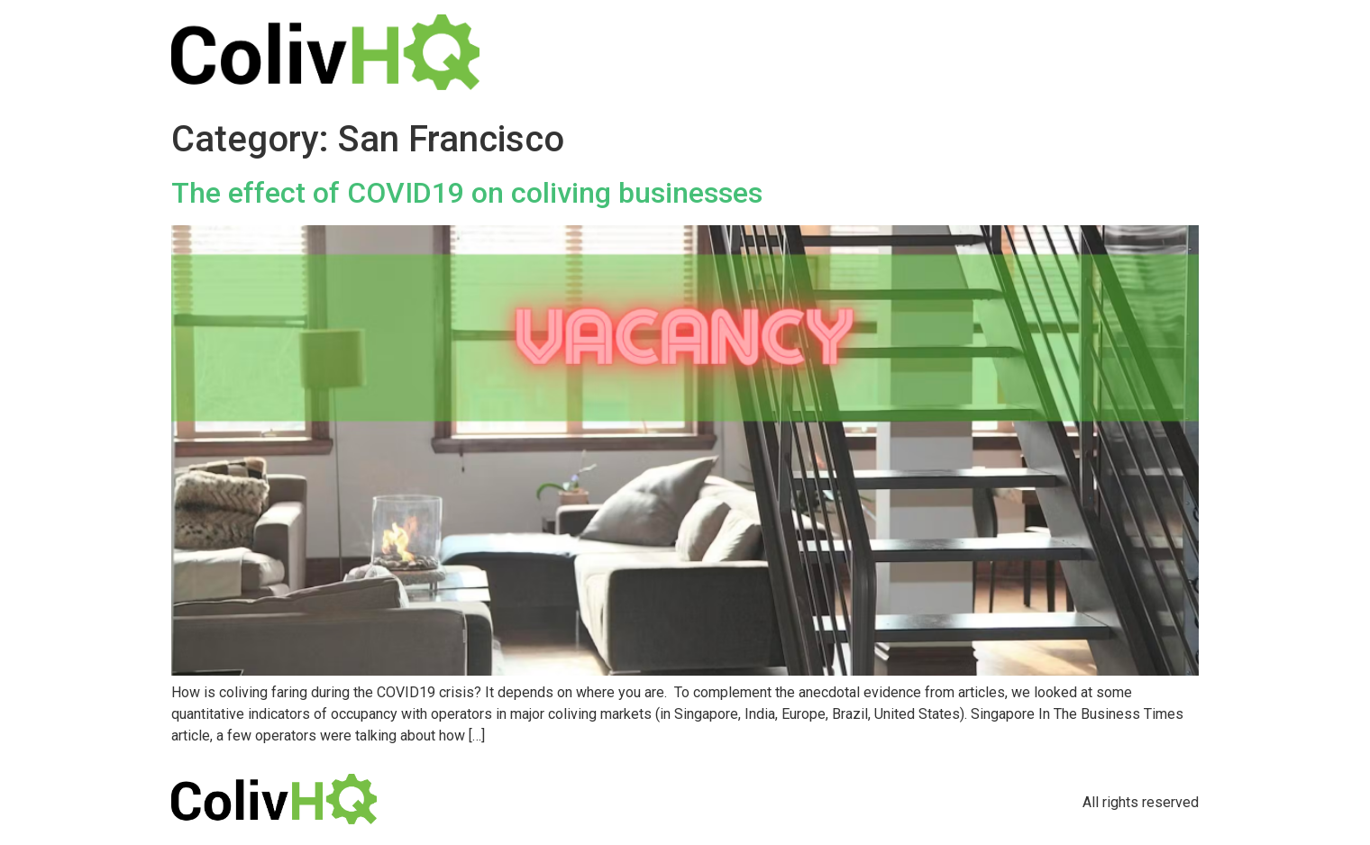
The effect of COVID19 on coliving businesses (467, 193)
